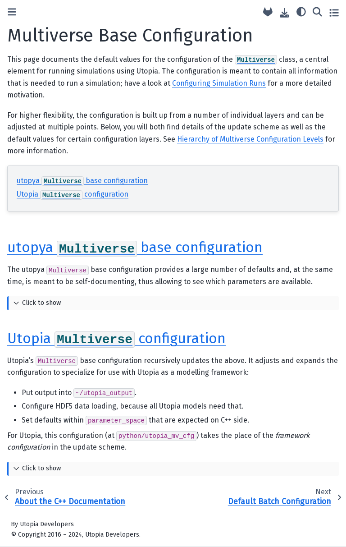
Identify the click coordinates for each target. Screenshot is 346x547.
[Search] (317, 11)
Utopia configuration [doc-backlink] (116, 338)
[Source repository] (268, 12)
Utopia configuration (72, 194)
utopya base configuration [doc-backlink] (135, 247)
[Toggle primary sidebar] (12, 12)
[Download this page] (284, 12)
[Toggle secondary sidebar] (334, 12)
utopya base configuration (82, 180)
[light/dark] (301, 11)
